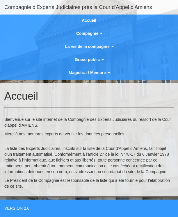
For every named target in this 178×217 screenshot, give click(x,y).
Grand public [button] (89, 59)
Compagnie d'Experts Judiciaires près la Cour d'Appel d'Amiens (78, 7)
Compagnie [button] (89, 33)
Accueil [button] (89, 20)
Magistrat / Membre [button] (89, 72)
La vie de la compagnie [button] (89, 46)
